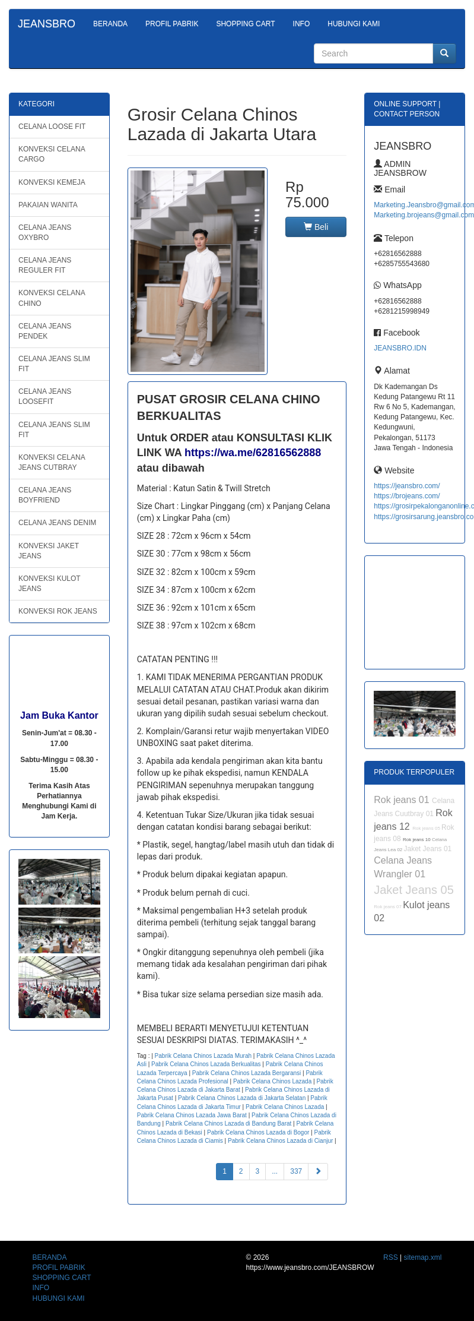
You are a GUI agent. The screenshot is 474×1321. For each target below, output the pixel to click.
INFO (301, 24)
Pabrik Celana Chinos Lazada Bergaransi (246, 1073)
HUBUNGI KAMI (353, 24)
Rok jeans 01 (403, 800)
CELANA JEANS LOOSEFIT (44, 396)
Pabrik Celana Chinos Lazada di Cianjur (280, 1140)
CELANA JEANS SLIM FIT (54, 364)
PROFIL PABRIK (171, 24)
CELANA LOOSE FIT (51, 126)
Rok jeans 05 (426, 828)
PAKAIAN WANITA (48, 205)
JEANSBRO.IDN (400, 348)
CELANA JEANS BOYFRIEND (44, 495)
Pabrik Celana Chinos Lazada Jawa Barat (192, 1115)
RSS (390, 1257)
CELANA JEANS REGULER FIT (44, 265)
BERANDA (110, 24)
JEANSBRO (46, 24)
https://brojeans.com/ (407, 496)
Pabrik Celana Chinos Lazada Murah (203, 1056)
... (275, 1171)
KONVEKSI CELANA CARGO (51, 154)
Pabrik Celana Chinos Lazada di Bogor (258, 1132)
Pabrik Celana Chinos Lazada (272, 1081)
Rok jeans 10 (417, 839)
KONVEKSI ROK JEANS (57, 611)
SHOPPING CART (245, 24)
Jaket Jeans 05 (414, 889)
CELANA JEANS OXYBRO (44, 232)
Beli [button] (316, 227)
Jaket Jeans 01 (428, 849)
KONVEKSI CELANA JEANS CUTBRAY (51, 462)
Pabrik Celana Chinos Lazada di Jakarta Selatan (242, 1098)
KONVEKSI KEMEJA (51, 182)
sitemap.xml (422, 1257)
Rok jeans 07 (388, 906)
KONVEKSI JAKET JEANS (48, 551)
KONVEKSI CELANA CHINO (51, 298)
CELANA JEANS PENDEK (44, 331)
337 (296, 1171)
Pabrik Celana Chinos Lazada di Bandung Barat (228, 1123)
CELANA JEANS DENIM (57, 523)
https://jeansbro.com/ (407, 486)
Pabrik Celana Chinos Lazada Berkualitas (206, 1064)
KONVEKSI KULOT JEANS (49, 583)
